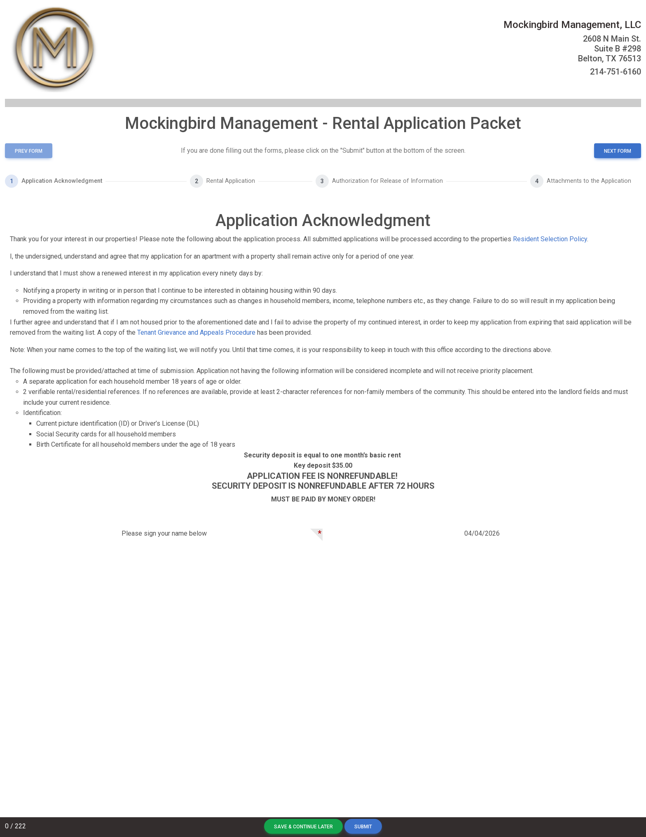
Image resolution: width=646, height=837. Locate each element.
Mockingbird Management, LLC (572, 24)
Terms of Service (237, 808)
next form (617, 151)
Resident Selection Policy (550, 239)
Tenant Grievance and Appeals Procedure (196, 332)
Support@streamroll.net (340, 808)
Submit (363, 827)
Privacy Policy (282, 808)
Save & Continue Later (303, 827)
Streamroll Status (405, 808)
